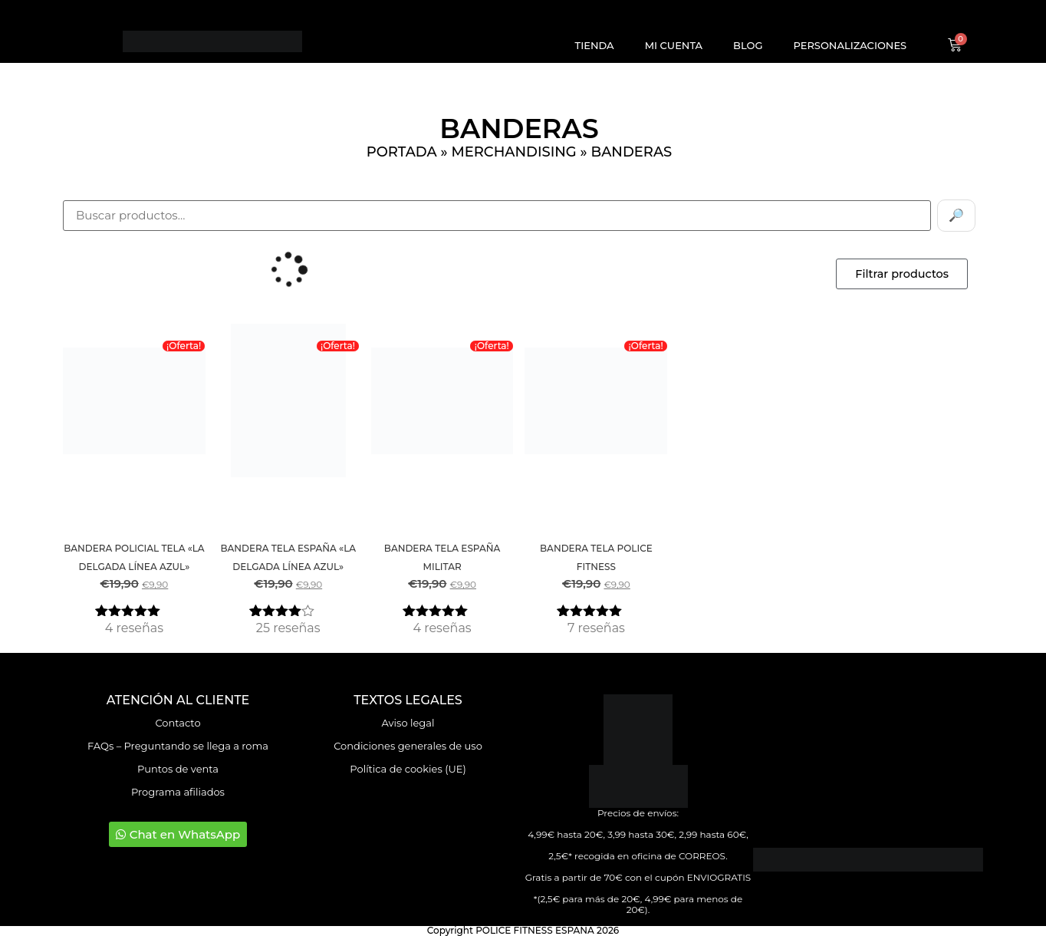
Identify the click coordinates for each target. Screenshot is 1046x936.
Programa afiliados (178, 792)
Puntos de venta (178, 769)
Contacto (177, 723)
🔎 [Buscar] (956, 215)
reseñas (134, 628)
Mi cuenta (673, 45)
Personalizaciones (849, 45)
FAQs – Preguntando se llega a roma (177, 746)
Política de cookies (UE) (407, 769)
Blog (747, 45)
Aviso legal (408, 723)
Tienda (594, 45)
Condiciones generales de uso (408, 746)
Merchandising (513, 151)
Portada (402, 151)
